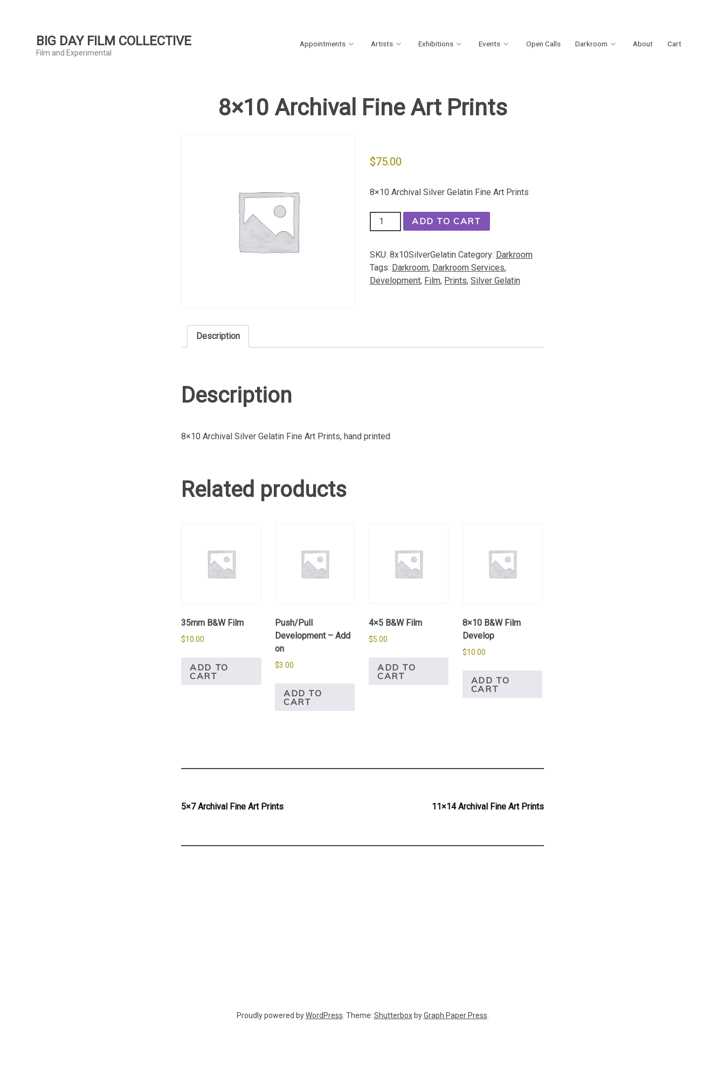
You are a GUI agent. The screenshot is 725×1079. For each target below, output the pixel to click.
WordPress (324, 1015)
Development (395, 280)
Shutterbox (393, 1015)
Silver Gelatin (495, 280)
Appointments (323, 43)
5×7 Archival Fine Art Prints (232, 806)
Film (432, 280)
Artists (382, 43)
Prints (455, 280)
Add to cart (446, 221)
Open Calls (543, 43)
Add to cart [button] (209, 671)
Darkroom (591, 43)
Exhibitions (435, 43)
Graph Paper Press (455, 1015)
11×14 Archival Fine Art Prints (488, 806)
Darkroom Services (468, 267)
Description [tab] (218, 336)
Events (489, 43)
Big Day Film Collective (113, 41)
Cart (674, 43)
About (643, 43)
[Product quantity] (385, 221)
